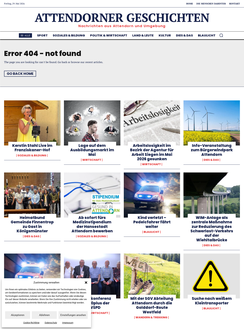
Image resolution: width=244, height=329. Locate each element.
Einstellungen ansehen (73, 315)
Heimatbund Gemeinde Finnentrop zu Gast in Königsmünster (32, 224)
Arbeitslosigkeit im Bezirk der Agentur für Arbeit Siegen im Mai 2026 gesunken (152, 152)
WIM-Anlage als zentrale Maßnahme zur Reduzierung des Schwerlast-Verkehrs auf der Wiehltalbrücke (211, 229)
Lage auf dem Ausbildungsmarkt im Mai (92, 150)
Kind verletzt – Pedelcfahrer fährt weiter (152, 222)
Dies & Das (211, 160)
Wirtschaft (91, 160)
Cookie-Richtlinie (31, 322)
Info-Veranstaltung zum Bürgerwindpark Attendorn (212, 150)
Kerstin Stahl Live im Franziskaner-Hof (32, 148)
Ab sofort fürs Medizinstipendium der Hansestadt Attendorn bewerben (92, 224)
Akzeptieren (17, 315)
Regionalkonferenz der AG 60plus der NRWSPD (92, 303)
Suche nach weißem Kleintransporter (212, 301)
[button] (86, 282)
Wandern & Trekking (151, 317)
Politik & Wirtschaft (91, 313)
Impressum (67, 322)
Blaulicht (151, 232)
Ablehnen (44, 315)
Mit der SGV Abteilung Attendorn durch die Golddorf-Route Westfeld (151, 305)
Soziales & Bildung (32, 155)
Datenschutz (51, 322)
